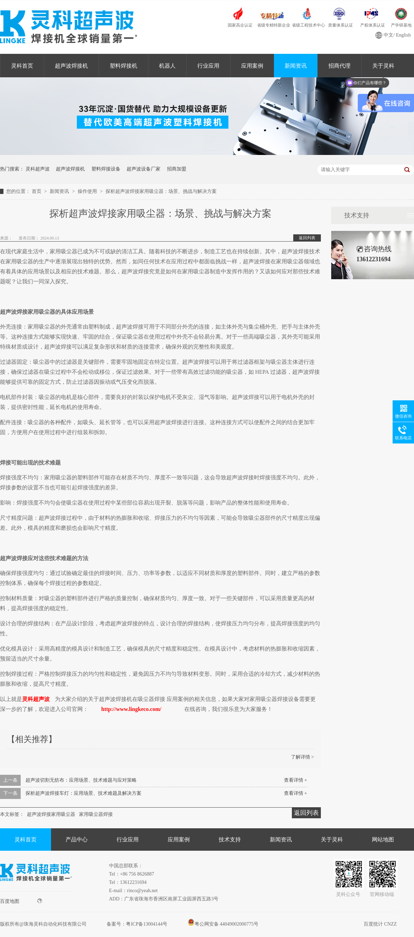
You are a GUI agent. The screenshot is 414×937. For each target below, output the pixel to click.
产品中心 (77, 839)
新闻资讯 (296, 66)
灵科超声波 (38, 169)
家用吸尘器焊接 (96, 814)
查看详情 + (295, 780)
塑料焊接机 (123, 66)
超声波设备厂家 (143, 169)
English (403, 35)
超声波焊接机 (71, 66)
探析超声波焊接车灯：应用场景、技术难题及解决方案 (83, 793)
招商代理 (339, 66)
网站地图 (383, 839)
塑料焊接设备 (105, 169)
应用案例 (252, 66)
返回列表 (307, 237)
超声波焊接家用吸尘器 (51, 814)
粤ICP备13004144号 (146, 924)
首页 (37, 191)
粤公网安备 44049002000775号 (223, 924)
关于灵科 (332, 839)
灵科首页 (22, 66)
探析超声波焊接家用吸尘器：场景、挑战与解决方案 (161, 191)
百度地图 (21, 901)
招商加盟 (176, 169)
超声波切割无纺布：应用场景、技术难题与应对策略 (81, 780)
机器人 (167, 66)
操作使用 (88, 191)
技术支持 (356, 215)
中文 (388, 35)
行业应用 (208, 66)
